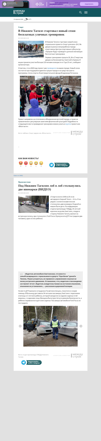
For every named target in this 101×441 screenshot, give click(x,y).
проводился (52, 68)
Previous (20, 96)
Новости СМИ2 (18, 175)
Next (80, 96)
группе (68, 124)
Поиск (80, 12)
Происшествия (24, 182)
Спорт (20, 27)
